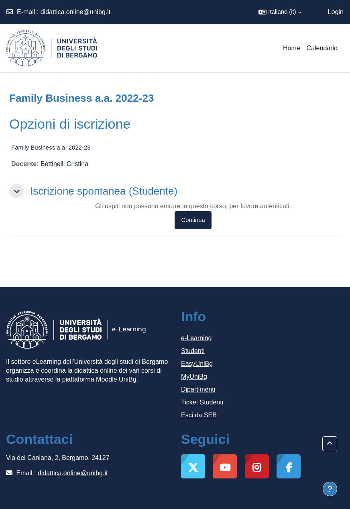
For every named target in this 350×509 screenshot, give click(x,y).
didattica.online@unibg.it (76, 11)
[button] (280, 12)
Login (336, 11)
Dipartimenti (198, 389)
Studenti (193, 350)
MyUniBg (194, 376)
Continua (193, 220)
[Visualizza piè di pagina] (330, 489)
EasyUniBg (197, 363)
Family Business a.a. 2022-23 (51, 147)
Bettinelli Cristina (64, 163)
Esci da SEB (199, 415)
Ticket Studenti (202, 402)
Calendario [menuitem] (322, 48)
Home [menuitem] (291, 48)
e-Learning (196, 338)
